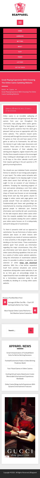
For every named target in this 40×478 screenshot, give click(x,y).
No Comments (12, 111)
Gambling (20, 36)
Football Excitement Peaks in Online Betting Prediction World (20, 361)
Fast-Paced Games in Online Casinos (20, 368)
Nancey (9, 109)
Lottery (20, 62)
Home (20, 31)
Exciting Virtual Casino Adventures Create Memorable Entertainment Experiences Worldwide (20, 376)
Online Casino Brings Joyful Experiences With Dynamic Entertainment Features (20, 385)
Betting (20, 41)
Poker (20, 57)
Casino (28, 109)
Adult (20, 46)
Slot (20, 52)
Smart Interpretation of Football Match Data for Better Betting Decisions (20, 354)
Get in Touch (20, 67)
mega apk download (28, 262)
